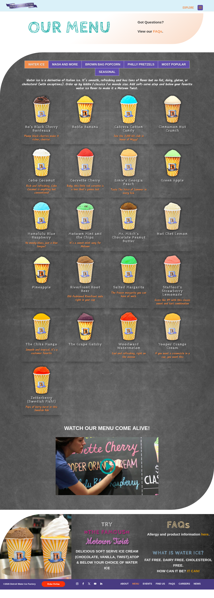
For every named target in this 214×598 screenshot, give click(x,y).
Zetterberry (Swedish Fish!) (41, 400)
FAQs (157, 31)
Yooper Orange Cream (172, 346)
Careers (184, 583)
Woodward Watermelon (128, 346)
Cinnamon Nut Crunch (172, 129)
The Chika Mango (41, 344)
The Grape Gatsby (85, 344)
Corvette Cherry (85, 180)
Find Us (160, 583)
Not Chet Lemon (172, 234)
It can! (193, 571)
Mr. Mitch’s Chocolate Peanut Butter (129, 237)
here (205, 534)
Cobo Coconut (41, 180)
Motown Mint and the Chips (85, 236)
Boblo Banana (85, 127)
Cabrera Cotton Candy (128, 129)
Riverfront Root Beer (85, 289)
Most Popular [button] (174, 64)
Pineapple (41, 287)
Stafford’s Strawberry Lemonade (172, 291)
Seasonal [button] (107, 72)
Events (147, 583)
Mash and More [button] (65, 64)
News (197, 583)
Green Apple (172, 180)
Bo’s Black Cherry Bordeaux (41, 129)
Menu (135, 583)
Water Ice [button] (36, 64)
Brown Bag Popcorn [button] (102, 64)
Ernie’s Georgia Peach (129, 182)
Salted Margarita (128, 287)
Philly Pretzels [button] (141, 64)
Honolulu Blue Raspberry (41, 236)
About (124, 583)
